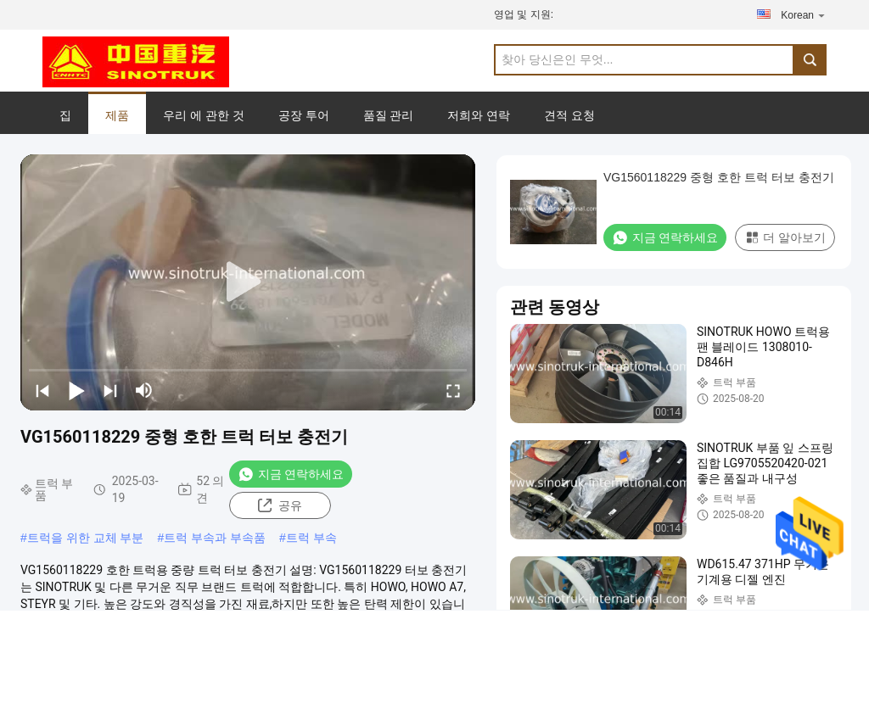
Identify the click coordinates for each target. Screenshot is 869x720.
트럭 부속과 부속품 (215, 537)
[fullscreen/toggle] (453, 390)
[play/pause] (76, 390)
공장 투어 (303, 115)
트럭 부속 (311, 537)
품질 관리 (388, 115)
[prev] (42, 390)
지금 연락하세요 (291, 474)
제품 (117, 115)
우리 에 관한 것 (203, 115)
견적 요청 (569, 115)
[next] (110, 390)
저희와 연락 (478, 115)
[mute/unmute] (144, 390)
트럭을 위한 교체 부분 (85, 537)
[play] (248, 282)
